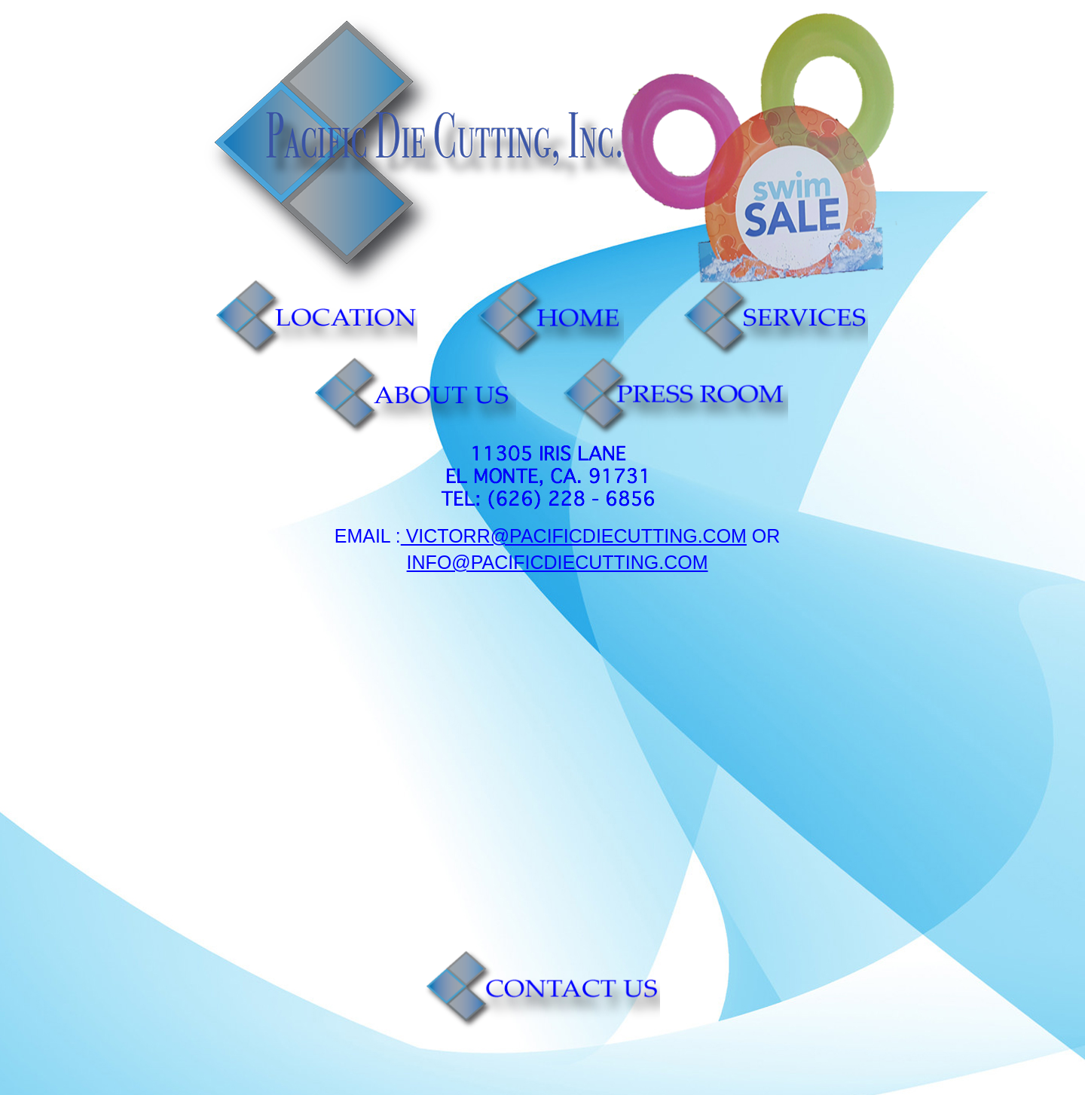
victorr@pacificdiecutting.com (574, 535)
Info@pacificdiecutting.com (557, 562)
